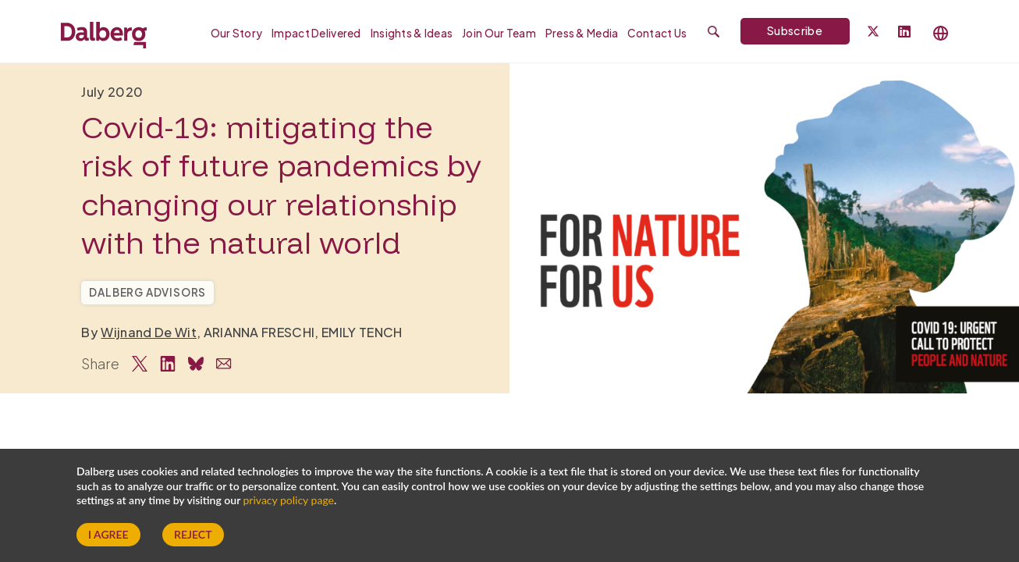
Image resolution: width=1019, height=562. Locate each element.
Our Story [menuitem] (237, 33)
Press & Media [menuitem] (582, 33)
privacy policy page (288, 500)
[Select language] (941, 33)
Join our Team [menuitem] (499, 33)
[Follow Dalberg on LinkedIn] (904, 32)
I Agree (108, 534)
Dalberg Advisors (147, 292)
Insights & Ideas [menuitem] (412, 33)
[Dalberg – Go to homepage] (104, 32)
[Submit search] (713, 31)
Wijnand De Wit (148, 332)
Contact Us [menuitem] (657, 33)
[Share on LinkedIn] (168, 364)
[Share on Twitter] (139, 364)
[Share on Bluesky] (196, 364)
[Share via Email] (224, 364)
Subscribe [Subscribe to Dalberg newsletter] (794, 30)
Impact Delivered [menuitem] (316, 33)
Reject (192, 534)
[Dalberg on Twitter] (873, 31)
